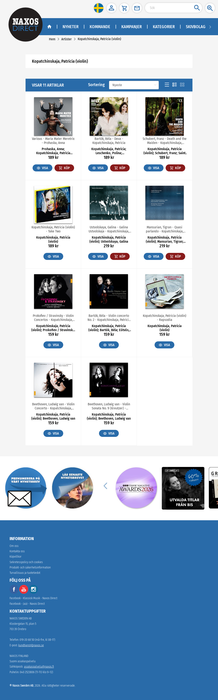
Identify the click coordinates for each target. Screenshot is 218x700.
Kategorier (164, 26)
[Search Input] (173, 8)
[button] (98, 8)
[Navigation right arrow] (210, 27)
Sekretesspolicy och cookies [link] (26, 562)
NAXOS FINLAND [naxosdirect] (19, 656)
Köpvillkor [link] (16, 556)
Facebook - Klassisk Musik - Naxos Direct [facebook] (33, 598)
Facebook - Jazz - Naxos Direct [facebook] (27, 604)
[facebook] (14, 593)
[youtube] (24, 593)
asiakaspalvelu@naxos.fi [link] (39, 666)
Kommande (100, 26)
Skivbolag (195, 26)
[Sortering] (134, 85)
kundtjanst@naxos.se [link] (31, 645)
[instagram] (33, 593)
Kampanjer (131, 26)
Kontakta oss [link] (17, 551)
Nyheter (71, 26)
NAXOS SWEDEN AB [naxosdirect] (21, 618)
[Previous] (105, 486)
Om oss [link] (14, 546)
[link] (52, 39)
